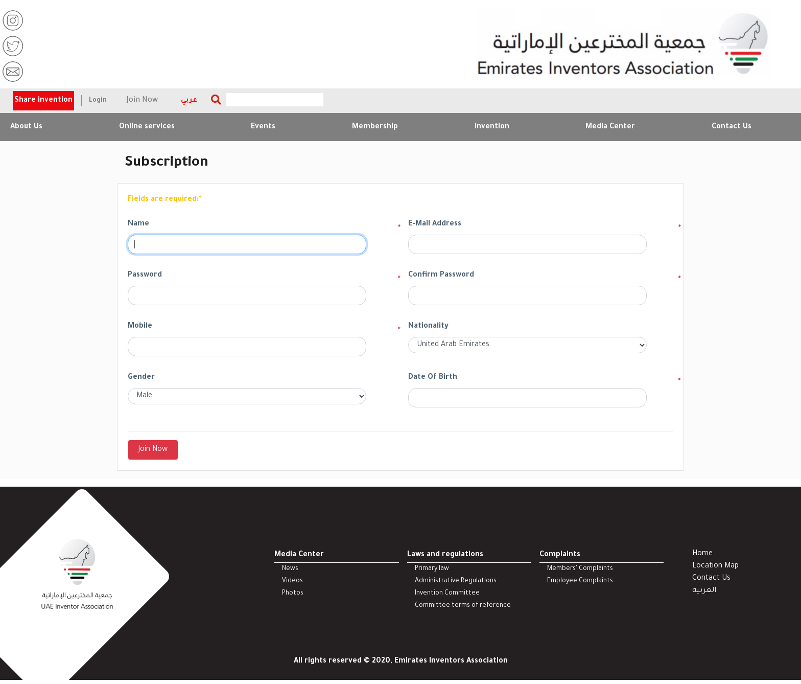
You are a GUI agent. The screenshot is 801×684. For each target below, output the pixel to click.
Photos (292, 593)
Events (263, 127)
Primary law (432, 569)
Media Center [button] (610, 127)
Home (702, 554)
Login (98, 100)
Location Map (715, 566)
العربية (704, 591)
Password (145, 275)
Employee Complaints (580, 581)
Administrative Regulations (456, 581)
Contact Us (731, 127)
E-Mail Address (434, 224)
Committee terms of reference (463, 605)
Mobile (140, 327)
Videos (292, 581)
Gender (141, 378)
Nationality (428, 327)
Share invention (43, 101)
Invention (492, 127)
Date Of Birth (432, 378)
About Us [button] (26, 127)
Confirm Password (441, 275)
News (290, 569)
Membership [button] (375, 127)
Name (138, 224)
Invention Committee (447, 593)
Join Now (142, 101)
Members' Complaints (580, 569)
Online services (147, 127)
